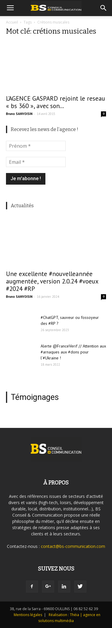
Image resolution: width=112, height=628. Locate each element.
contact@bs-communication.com (73, 546)
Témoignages (35, 397)
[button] (103, 8)
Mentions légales (28, 614)
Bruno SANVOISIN (19, 114)
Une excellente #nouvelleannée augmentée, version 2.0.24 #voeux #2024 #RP (52, 281)
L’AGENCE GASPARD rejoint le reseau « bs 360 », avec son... (55, 102)
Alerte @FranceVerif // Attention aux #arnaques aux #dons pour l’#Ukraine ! (73, 352)
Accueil (12, 22)
